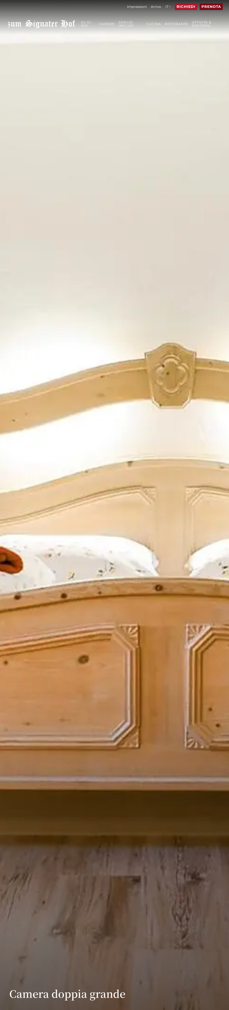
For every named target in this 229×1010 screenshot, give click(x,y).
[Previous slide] (206, 996)
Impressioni (137, 7)
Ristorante (176, 24)
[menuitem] (137, 6)
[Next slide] (216, 996)
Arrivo (156, 7)
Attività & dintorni (201, 24)
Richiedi (186, 6)
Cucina (153, 24)
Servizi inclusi (126, 24)
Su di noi (86, 24)
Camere (107, 24)
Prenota (211, 6)
